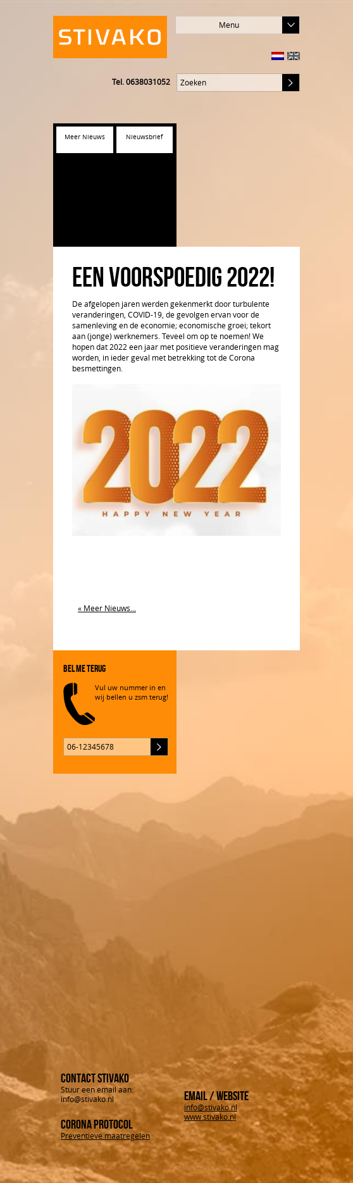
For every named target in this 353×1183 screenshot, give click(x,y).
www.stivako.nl (210, 1117)
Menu (259, 25)
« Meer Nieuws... (107, 608)
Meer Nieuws (85, 137)
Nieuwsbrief (144, 137)
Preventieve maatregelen (105, 1135)
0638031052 (148, 82)
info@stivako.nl (210, 1107)
